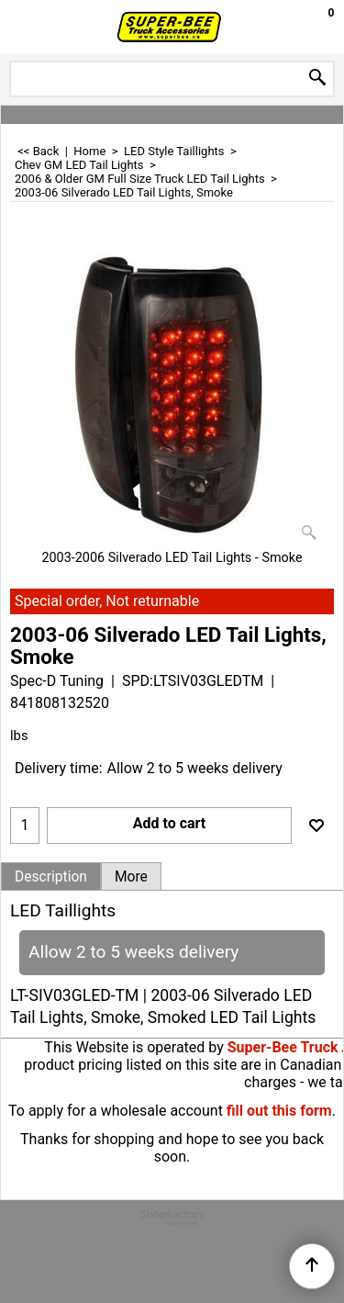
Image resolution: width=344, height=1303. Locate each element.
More (131, 877)
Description (51, 877)
